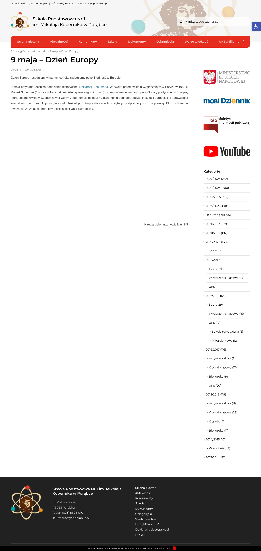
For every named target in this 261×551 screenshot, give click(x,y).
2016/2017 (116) (216, 349)
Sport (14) (215, 251)
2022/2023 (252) (217, 179)
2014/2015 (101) (216, 439)
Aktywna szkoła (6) (222, 358)
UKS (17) (214, 322)
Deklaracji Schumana (93, 87)
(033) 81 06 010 (66, 3)
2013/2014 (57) (215, 457)
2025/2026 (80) (216, 206)
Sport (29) (216, 304)
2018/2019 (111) (215, 260)
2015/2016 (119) (216, 394)
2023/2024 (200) (217, 188)
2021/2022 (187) (216, 224)
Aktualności (39, 51)
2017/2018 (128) (216, 296)
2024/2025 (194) (217, 197)
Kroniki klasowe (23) (223, 412)
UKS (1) (214, 287)
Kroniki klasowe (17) (223, 367)
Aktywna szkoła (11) (222, 403)
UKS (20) (215, 385)
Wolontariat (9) (219, 448)
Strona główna (20, 51)
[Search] (181, 21)
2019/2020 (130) (217, 242)
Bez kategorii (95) (218, 215)
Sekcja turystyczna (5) (227, 331)
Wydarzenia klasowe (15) (226, 313)
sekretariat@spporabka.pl (92, 3)
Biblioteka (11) (218, 430)
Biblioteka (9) (218, 376)
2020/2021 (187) (216, 233)
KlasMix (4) (216, 421)
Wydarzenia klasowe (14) (226, 277)
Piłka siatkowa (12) (225, 340)
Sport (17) (215, 268)
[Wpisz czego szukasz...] (213, 21)
